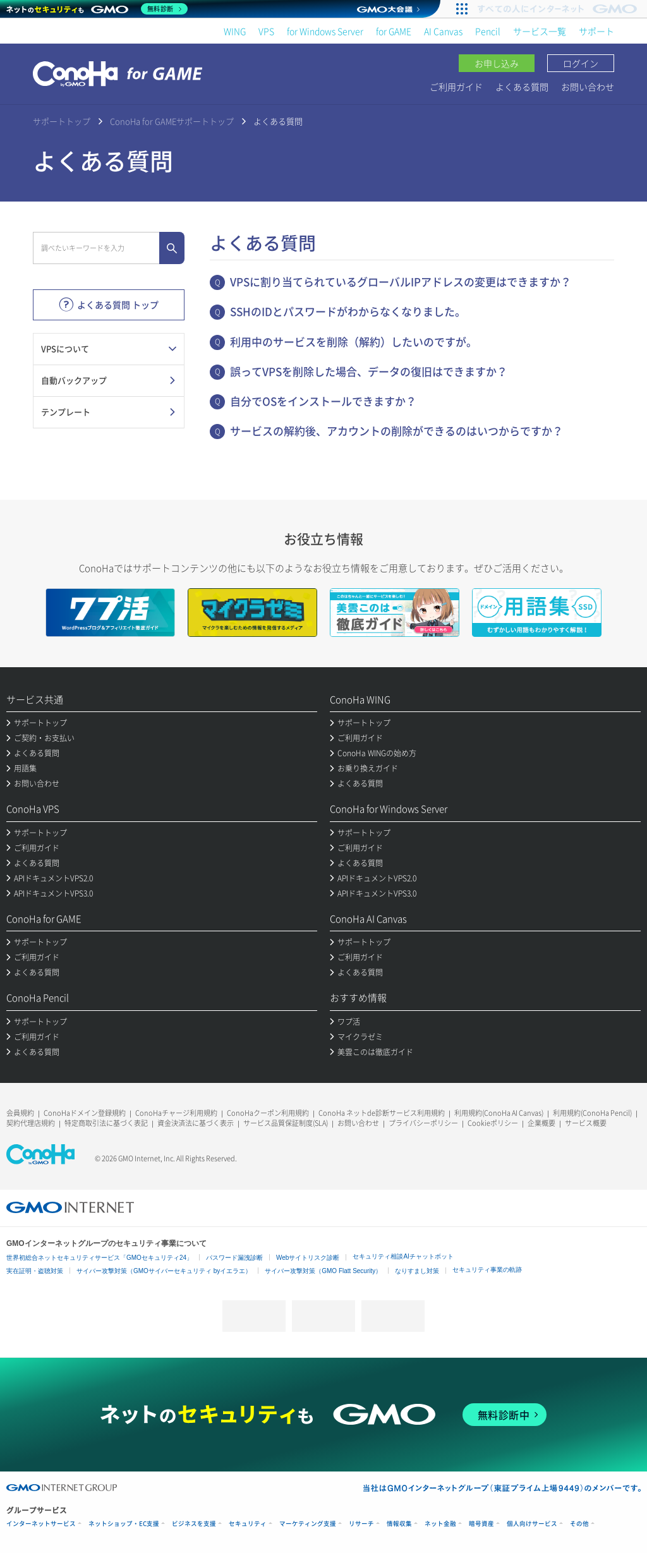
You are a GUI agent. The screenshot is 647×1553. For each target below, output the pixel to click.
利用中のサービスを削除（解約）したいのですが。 (353, 341)
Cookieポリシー (493, 1123)
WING (235, 31)
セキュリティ (248, 1524)
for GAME (393, 31)
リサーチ (361, 1524)
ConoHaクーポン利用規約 (268, 1113)
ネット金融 (440, 1524)
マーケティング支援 (307, 1524)
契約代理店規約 (30, 1123)
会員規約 (20, 1113)
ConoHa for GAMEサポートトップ (172, 121)
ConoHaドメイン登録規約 (85, 1113)
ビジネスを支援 (194, 1524)
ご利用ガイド (456, 86)
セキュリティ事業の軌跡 (487, 1269)
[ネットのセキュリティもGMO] (97, 9)
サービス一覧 (539, 31)
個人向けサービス (532, 1524)
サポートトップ (61, 121)
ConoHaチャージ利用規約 (176, 1113)
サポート (596, 31)
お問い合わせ (587, 86)
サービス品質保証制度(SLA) (285, 1123)
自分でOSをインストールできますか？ (323, 401)
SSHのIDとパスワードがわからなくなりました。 (348, 311)
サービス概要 (586, 1123)
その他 (579, 1524)
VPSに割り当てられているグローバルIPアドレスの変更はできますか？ (400, 281)
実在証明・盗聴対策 (34, 1270)
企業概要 (541, 1123)
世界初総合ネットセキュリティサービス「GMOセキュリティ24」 (99, 1257)
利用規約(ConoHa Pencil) (592, 1113)
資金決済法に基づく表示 (195, 1123)
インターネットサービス (41, 1524)
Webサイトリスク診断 (307, 1257)
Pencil (487, 31)
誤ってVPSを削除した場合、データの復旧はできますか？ (368, 371)
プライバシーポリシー (423, 1123)
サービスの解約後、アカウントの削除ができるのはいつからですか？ (396, 430)
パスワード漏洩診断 (234, 1257)
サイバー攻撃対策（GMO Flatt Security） (323, 1270)
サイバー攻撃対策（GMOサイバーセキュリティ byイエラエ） (163, 1270)
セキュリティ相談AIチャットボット (403, 1256)
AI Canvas (443, 31)
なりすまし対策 (417, 1270)
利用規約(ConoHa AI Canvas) (498, 1113)
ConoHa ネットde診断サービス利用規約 (381, 1113)
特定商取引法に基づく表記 (106, 1123)
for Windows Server (325, 31)
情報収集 (399, 1524)
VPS (266, 31)
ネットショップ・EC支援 (123, 1524)
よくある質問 (521, 86)
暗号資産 (481, 1524)
